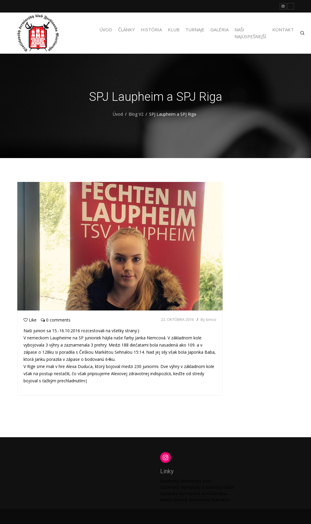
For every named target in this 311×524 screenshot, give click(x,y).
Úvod (105, 30)
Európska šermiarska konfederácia (193, 493)
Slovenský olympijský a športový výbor (197, 487)
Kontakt (283, 30)
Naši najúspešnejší (250, 33)
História (151, 30)
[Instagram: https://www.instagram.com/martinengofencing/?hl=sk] (165, 457)
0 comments (56, 320)
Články (126, 30)
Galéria (219, 30)
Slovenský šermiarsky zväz (185, 481)
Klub (173, 30)
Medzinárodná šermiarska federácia (194, 500)
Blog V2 (136, 114)
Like (30, 320)
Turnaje (194, 30)
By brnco (208, 319)
